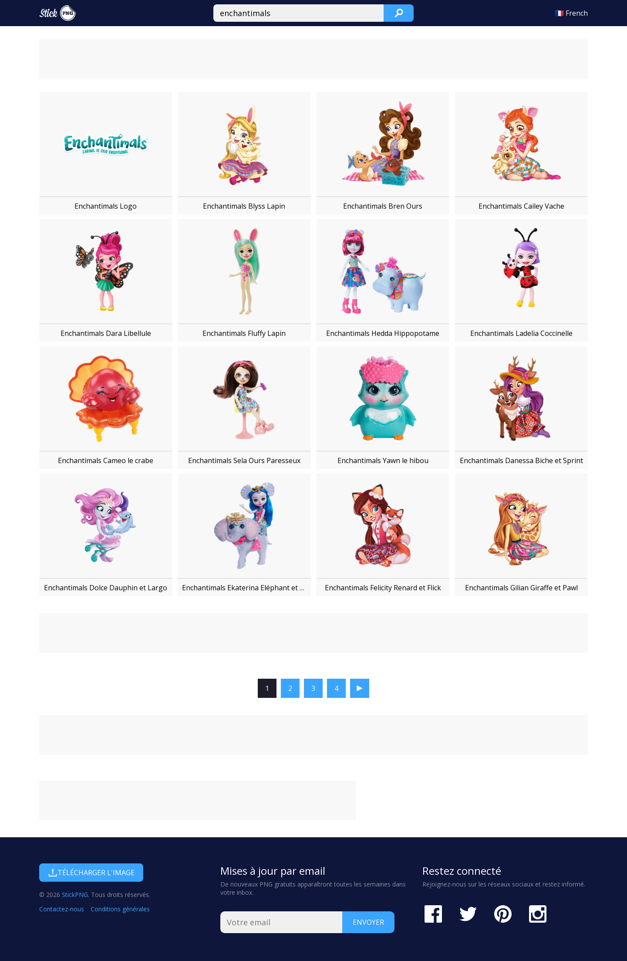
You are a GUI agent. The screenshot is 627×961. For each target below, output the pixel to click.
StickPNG (75, 894)
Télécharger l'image (91, 872)
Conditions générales (120, 909)
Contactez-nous (61, 909)
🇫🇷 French (571, 13)
